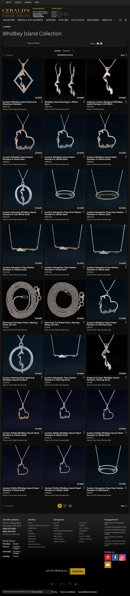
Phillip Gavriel (84, 536)
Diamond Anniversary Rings (115, 530)
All (70, 506)
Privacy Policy (36, 592)
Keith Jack (82, 523)
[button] (120, 20)
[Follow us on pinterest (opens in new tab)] (107, 557)
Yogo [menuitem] (30, 523)
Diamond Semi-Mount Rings (115, 541)
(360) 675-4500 (37, 15)
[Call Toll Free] (9, 531)
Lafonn (82, 525)
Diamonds (9, 20)
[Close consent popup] (52, 592)
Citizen (56, 525)
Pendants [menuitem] (32, 536)
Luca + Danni (84, 528)
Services (107, 20)
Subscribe (77, 571)
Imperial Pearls (59, 541)
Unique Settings (85, 539)
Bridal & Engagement (30, 20)
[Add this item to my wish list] (41, 102)
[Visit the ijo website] (63, 584)
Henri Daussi (58, 539)
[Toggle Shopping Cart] (125, 20)
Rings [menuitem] (30, 531)
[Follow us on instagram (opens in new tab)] (122, 557)
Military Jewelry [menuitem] (34, 544)
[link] (8, 2)
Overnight (83, 531)
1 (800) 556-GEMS (38, 16)
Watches (64, 20)
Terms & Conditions (67, 592)
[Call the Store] (9, 528)
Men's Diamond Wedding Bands (113, 537)
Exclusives (77, 20)
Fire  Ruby (58, 536)
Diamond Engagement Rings (115, 527)
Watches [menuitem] (31, 541)
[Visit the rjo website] (70, 584)
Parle (81, 533)
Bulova (56, 523)
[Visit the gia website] (54, 584)
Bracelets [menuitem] (32, 539)
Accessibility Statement (87, 592)
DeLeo (56, 528)
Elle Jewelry (58, 533)
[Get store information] (11, 534)
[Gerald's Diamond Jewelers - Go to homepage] (17, 13)
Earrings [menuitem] (31, 533)
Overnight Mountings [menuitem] (36, 547)
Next (123, 55)
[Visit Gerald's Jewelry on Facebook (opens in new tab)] (115, 557)
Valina (81, 541)
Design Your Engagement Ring (114, 523)
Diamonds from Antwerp (63, 531)
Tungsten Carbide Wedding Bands (114, 544)
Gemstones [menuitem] (32, 528)
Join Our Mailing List (56, 570)
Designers (93, 20)
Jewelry (51, 20)
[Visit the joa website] (77, 584)
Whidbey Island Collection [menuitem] (38, 525)
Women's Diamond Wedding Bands (115, 533)
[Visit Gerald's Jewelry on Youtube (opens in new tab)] (107, 564)
